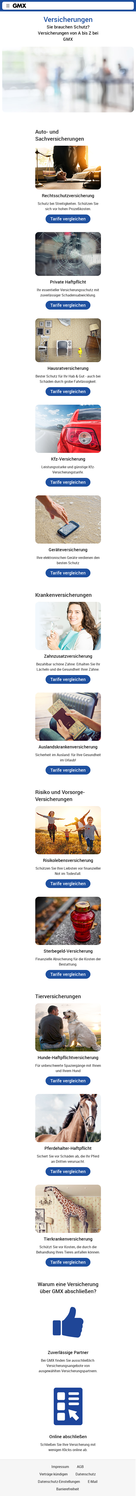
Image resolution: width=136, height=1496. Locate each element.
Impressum (60, 1466)
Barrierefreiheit (67, 1489)
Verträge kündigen (53, 1474)
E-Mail (92, 1481)
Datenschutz (86, 1474)
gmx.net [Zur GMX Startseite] (19, 6)
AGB (80, 1466)
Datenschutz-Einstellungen (59, 1481)
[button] (7, 5)
